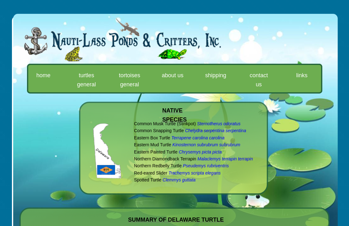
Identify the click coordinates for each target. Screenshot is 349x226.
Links (302, 75)
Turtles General (86, 80)
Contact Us (259, 80)
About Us (172, 75)
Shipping (215, 75)
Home (43, 75)
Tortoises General (129, 80)
